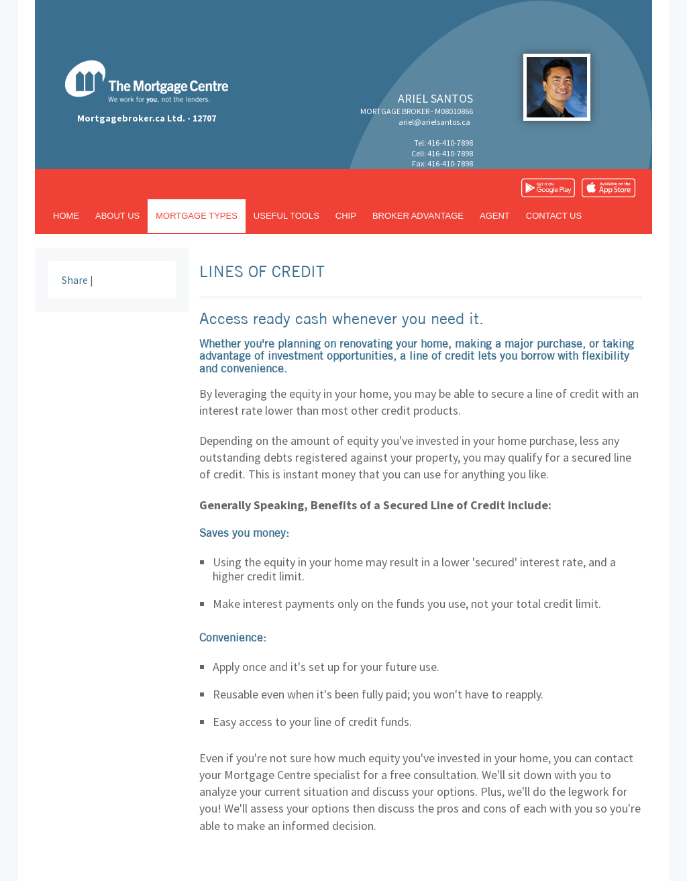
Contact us (554, 216)
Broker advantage (418, 216)
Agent (495, 216)
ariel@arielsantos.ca (434, 122)
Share (75, 280)
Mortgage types (196, 216)
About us (117, 216)
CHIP (345, 216)
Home (66, 216)
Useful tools (286, 216)
